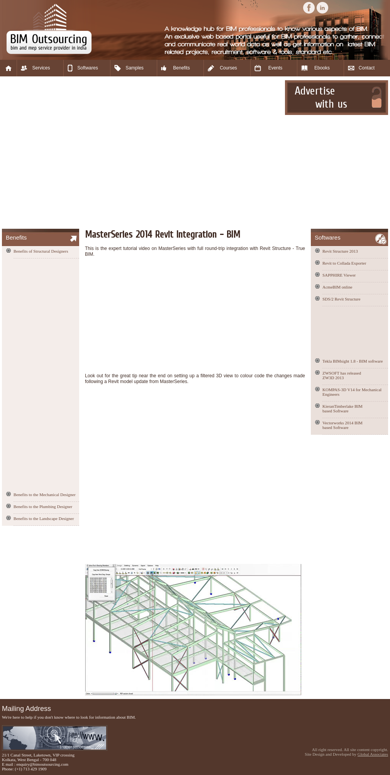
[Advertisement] (74, 152)
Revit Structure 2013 (340, 251)
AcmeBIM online (337, 287)
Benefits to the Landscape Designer (44, 518)
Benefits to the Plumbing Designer (43, 506)
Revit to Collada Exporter (344, 263)
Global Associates (373, 754)
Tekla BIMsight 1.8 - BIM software (352, 361)
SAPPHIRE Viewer (339, 275)
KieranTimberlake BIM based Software (342, 408)
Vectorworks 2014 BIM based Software (342, 425)
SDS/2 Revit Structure (341, 299)
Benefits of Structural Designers (41, 251)
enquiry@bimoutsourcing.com (42, 764)
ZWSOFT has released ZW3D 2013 (341, 375)
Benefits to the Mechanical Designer (45, 494)
